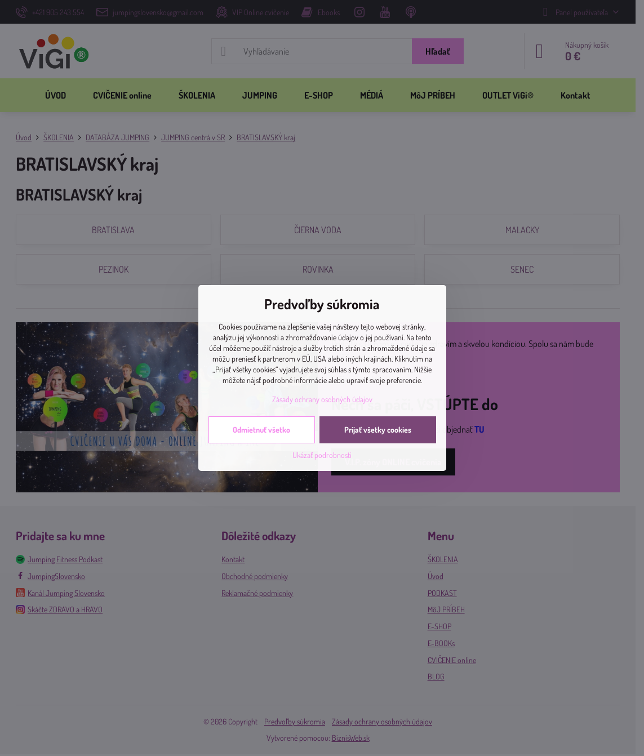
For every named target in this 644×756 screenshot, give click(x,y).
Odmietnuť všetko (261, 429)
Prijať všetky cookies (377, 429)
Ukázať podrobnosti (322, 455)
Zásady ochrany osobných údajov (322, 399)
